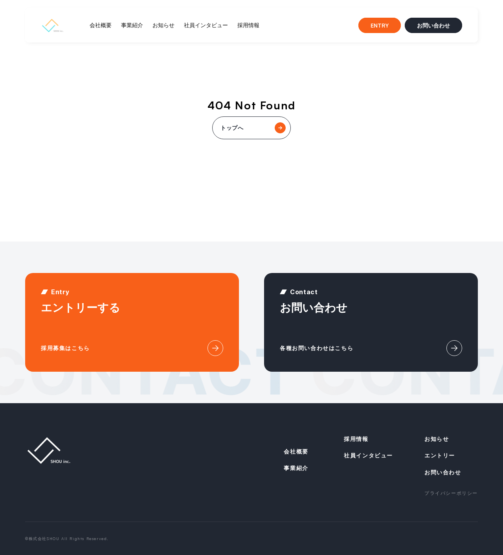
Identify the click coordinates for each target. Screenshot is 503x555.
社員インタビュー (206, 25)
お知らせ (163, 25)
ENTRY (380, 25)
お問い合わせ (433, 25)
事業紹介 (132, 25)
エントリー (439, 455)
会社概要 (101, 25)
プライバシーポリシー (451, 493)
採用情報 (248, 25)
